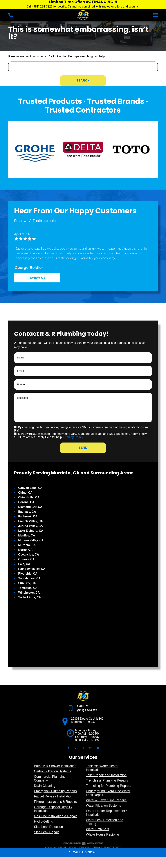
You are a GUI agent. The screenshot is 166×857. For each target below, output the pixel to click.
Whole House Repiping (102, 834)
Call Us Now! (83, 852)
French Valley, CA (30, 521)
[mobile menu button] (129, 15)
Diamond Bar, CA (30, 506)
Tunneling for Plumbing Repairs (108, 786)
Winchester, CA (29, 592)
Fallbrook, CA (27, 516)
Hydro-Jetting (43, 821)
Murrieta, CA (27, 545)
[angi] (98, 747)
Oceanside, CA (28, 554)
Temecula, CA (27, 587)
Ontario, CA (26, 559)
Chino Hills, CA (28, 497)
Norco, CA (25, 549)
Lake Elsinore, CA (30, 530)
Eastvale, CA (27, 511)
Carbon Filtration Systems (52, 771)
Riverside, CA (27, 573)
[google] (76, 747)
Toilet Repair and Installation (106, 775)
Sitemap (97, 847)
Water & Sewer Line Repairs (106, 800)
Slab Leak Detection (48, 827)
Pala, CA (24, 564)
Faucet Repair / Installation (53, 796)
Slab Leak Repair (46, 832)
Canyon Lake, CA (30, 487)
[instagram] (90, 747)
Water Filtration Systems (103, 805)
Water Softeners (97, 829)
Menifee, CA (26, 535)
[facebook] (68, 747)
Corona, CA (26, 502)
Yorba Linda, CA (29, 597)
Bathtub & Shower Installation (55, 766)
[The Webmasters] (83, 844)
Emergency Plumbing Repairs (55, 791)
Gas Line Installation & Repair (55, 816)
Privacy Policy (73, 437)
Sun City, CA (27, 583)
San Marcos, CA (29, 578)
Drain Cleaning (44, 786)
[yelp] (83, 747)
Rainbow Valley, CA (31, 568)
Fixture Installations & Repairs (55, 802)
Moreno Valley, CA (31, 540)
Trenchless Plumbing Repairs (107, 780)
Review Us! (37, 277)
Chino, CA (25, 492)
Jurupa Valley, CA (30, 525)
